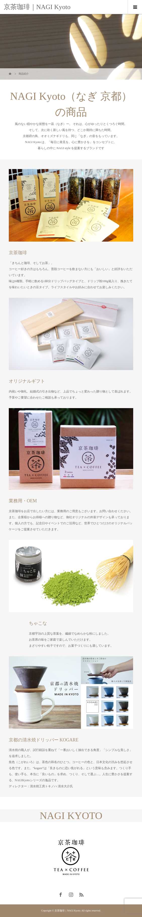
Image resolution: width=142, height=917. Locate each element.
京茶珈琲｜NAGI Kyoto (37, 7)
